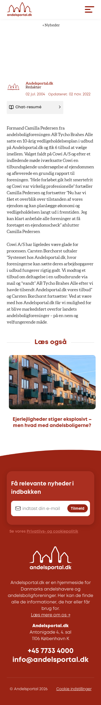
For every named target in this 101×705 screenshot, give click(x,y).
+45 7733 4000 (51, 651)
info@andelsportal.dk (50, 660)
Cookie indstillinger (74, 689)
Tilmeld (77, 508)
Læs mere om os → (50, 615)
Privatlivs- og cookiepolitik (52, 531)
